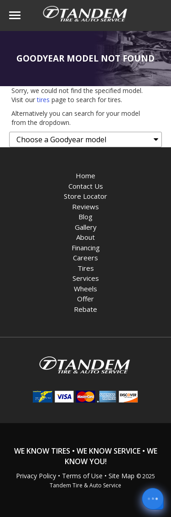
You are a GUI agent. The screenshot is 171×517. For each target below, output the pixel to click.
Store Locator (85, 196)
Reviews (85, 206)
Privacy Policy (36, 475)
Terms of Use (82, 475)
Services (86, 278)
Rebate (85, 309)
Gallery (86, 227)
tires (43, 99)
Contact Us (85, 186)
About (85, 237)
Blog (85, 216)
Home (85, 175)
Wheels (85, 288)
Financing (86, 247)
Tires (86, 268)
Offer (85, 298)
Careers (85, 257)
